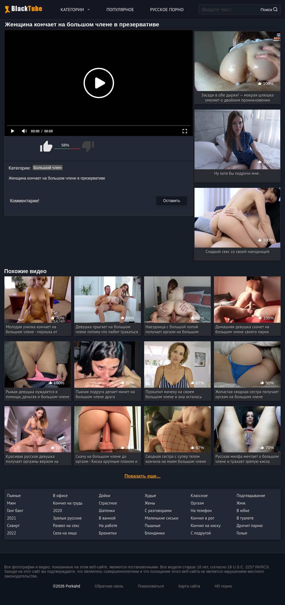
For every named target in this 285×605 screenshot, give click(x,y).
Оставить (171, 200)
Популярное (120, 9)
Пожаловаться (151, 586)
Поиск (269, 9)
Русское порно (166, 9)
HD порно (223, 586)
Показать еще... (142, 476)
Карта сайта (189, 586)
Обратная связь (109, 586)
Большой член (48, 167)
